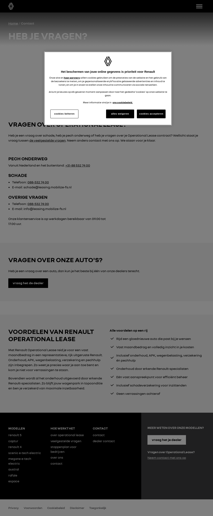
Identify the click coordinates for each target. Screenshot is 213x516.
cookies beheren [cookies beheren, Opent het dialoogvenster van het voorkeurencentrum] (64, 113)
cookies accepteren (151, 113)
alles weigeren (120, 113)
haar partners (72, 77)
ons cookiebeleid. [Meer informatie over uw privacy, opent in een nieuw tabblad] (123, 102)
